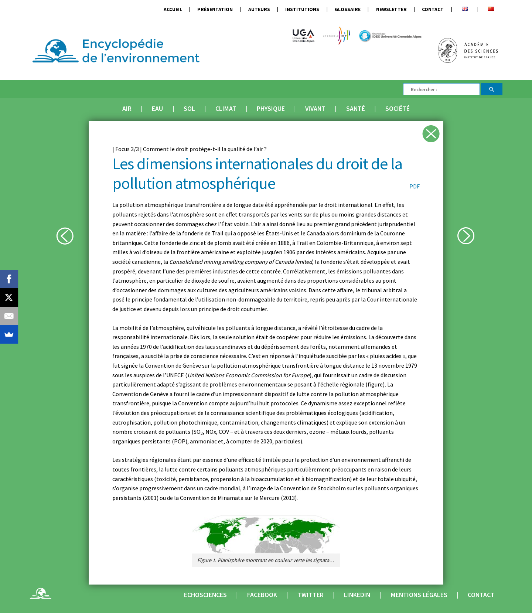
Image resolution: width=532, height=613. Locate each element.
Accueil (173, 9)
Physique (271, 109)
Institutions (302, 9)
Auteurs (259, 9)
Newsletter (391, 9)
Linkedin (357, 595)
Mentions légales (419, 595)
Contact (433, 9)
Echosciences (205, 595)
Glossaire (348, 9)
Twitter (310, 595)
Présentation (215, 9)
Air (127, 109)
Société (397, 109)
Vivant (315, 109)
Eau (157, 109)
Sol (189, 109)
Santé (355, 109)
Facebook (262, 595)
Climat (225, 109)
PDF (414, 186)
